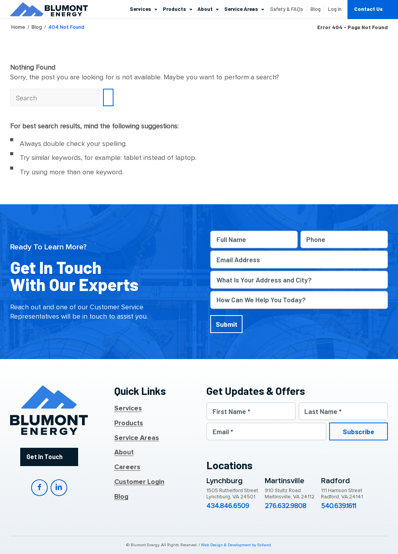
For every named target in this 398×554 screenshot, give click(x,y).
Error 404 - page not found (352, 27)
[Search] (55, 97)
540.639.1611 (338, 506)
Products (128, 423)
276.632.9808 (285, 506)
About (124, 452)
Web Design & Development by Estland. (236, 545)
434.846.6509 (227, 506)
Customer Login (139, 482)
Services (128, 408)
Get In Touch (44, 456)
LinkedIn (59, 487)
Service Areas (136, 438)
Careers (127, 467)
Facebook (39, 487)
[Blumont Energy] (49, 9)
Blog (121, 496)
